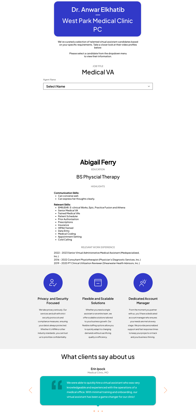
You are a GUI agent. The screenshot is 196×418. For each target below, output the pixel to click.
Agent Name (49, 80)
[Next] (165, 390)
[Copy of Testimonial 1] (98, 411)
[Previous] (30, 390)
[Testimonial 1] (94, 411)
